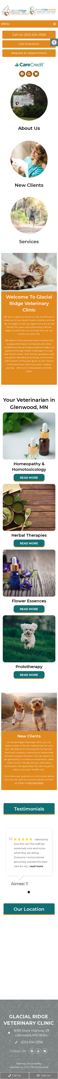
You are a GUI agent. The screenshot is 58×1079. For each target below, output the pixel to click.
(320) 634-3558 (35, 783)
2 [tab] (29, 892)
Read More (29, 477)
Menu (5, 23)
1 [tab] (24, 892)
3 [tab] (33, 892)
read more (36, 866)
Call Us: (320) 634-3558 (29, 35)
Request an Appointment (29, 53)
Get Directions (29, 44)
